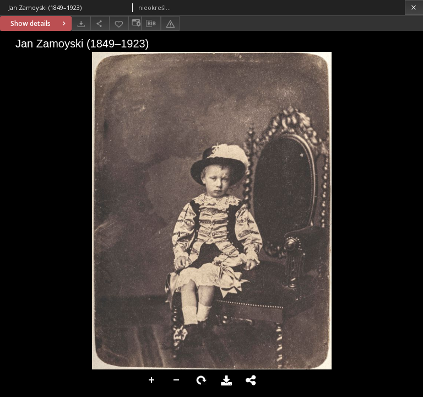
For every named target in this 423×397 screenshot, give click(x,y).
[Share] (99, 23)
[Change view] (135, 23)
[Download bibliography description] (151, 23)
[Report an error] (170, 23)
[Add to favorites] (119, 23)
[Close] (414, 7)
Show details (39, 23)
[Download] (81, 23)
